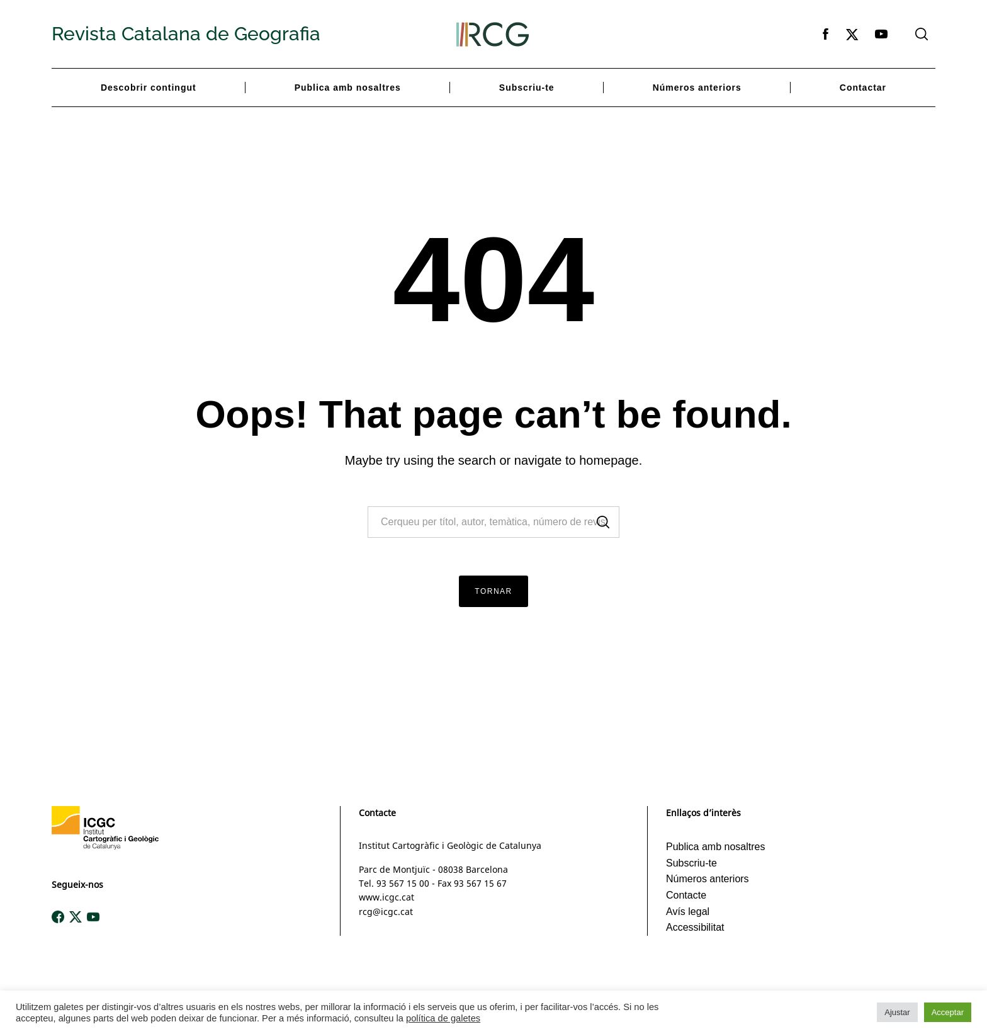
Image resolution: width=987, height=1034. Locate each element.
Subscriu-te (527, 87)
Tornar (493, 591)
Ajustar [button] (897, 1012)
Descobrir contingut (148, 87)
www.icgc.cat (386, 897)
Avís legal (687, 911)
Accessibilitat (695, 927)
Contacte (686, 895)
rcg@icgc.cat (386, 912)
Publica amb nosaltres (348, 87)
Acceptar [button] (948, 1012)
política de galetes (443, 1018)
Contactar (863, 87)
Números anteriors (697, 87)
